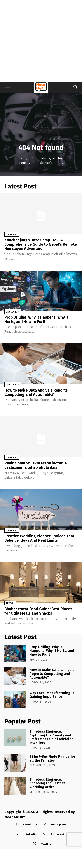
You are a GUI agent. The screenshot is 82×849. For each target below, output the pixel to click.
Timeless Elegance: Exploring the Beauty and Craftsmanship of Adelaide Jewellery (52, 737)
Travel (10, 603)
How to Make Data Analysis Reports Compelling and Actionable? (36, 392)
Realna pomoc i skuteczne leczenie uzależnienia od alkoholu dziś (35, 465)
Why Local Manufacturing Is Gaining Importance (52, 695)
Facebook (30, 824)
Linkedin (30, 834)
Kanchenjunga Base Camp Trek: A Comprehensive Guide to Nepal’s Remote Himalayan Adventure (40, 244)
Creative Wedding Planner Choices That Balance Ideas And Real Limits (39, 538)
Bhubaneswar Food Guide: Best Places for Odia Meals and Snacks (38, 611)
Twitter (46, 844)
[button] (7, 87)
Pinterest (57, 834)
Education (13, 311)
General (11, 234)
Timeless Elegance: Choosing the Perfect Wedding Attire (47, 783)
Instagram (58, 824)
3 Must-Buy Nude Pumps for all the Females (52, 758)
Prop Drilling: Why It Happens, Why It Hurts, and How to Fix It (36, 319)
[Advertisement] (41, 41)
